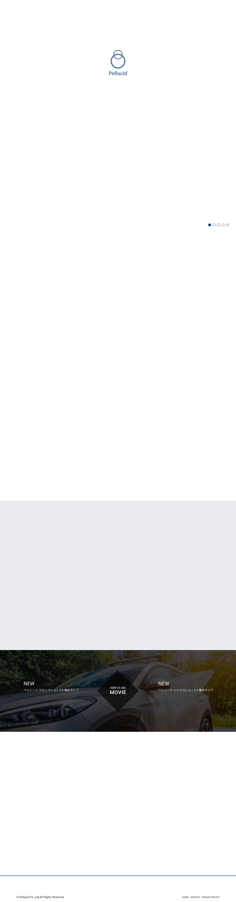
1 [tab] (209, 225)
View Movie (31, 726)
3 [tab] (218, 225)
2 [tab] (214, 225)
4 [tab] (223, 225)
